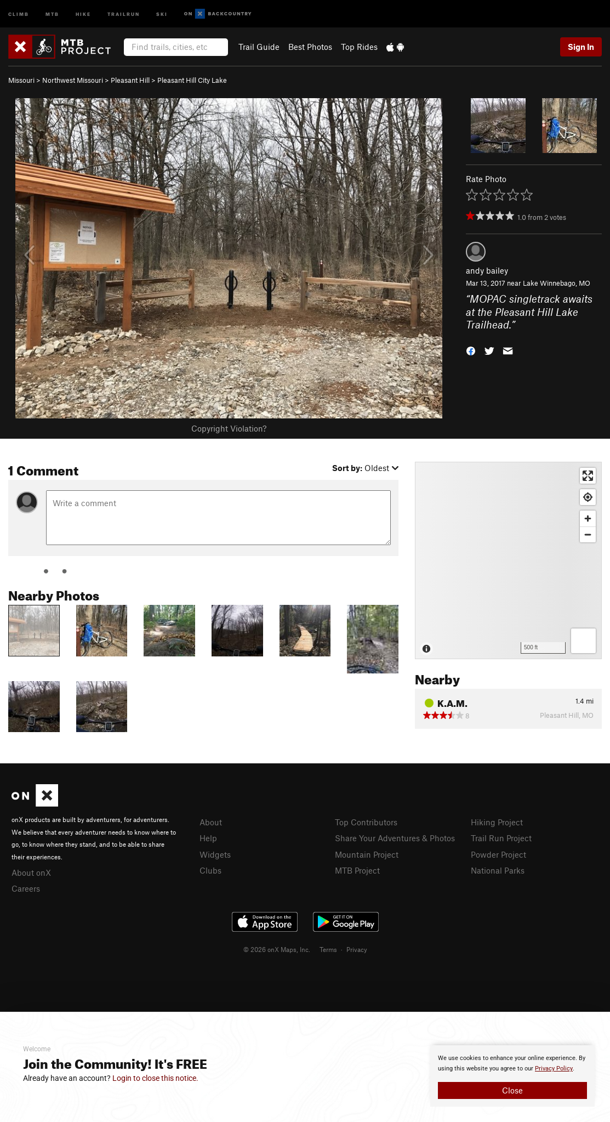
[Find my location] (588, 497)
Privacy (356, 949)
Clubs (210, 870)
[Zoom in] (588, 518)
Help (208, 838)
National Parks (498, 870)
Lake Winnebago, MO (556, 283)
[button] (471, 350)
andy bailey (487, 270)
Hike (83, 13)
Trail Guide (259, 47)
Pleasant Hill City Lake (192, 80)
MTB (52, 13)
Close (512, 1090)
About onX (31, 872)
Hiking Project (497, 822)
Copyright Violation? (228, 428)
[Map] (508, 560)
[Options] (583, 640)
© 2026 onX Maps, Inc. (276, 949)
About (210, 822)
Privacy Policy (554, 1068)
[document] (512, 1076)
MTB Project (357, 870)
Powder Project (498, 854)
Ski (162, 13)
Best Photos (310, 47)
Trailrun (123, 13)
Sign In (581, 47)
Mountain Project (366, 854)
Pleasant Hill (130, 80)
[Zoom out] (588, 534)
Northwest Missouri (72, 80)
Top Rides (359, 47)
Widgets (215, 854)
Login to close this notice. (155, 1078)
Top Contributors (366, 822)
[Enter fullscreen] (588, 476)
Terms (328, 949)
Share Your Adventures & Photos (395, 838)
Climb (18, 13)
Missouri (21, 80)
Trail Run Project (501, 838)
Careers (26, 888)
